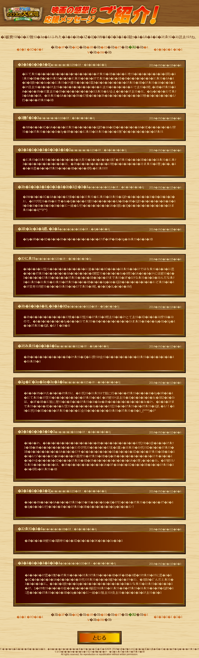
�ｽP (61, 47)
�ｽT (118, 47)
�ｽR (89, 47)
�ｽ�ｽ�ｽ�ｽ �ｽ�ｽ (168, 49)
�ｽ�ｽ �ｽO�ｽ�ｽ (30, 49)
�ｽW (100, 52)
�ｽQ (75, 47)
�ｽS (104, 47)
